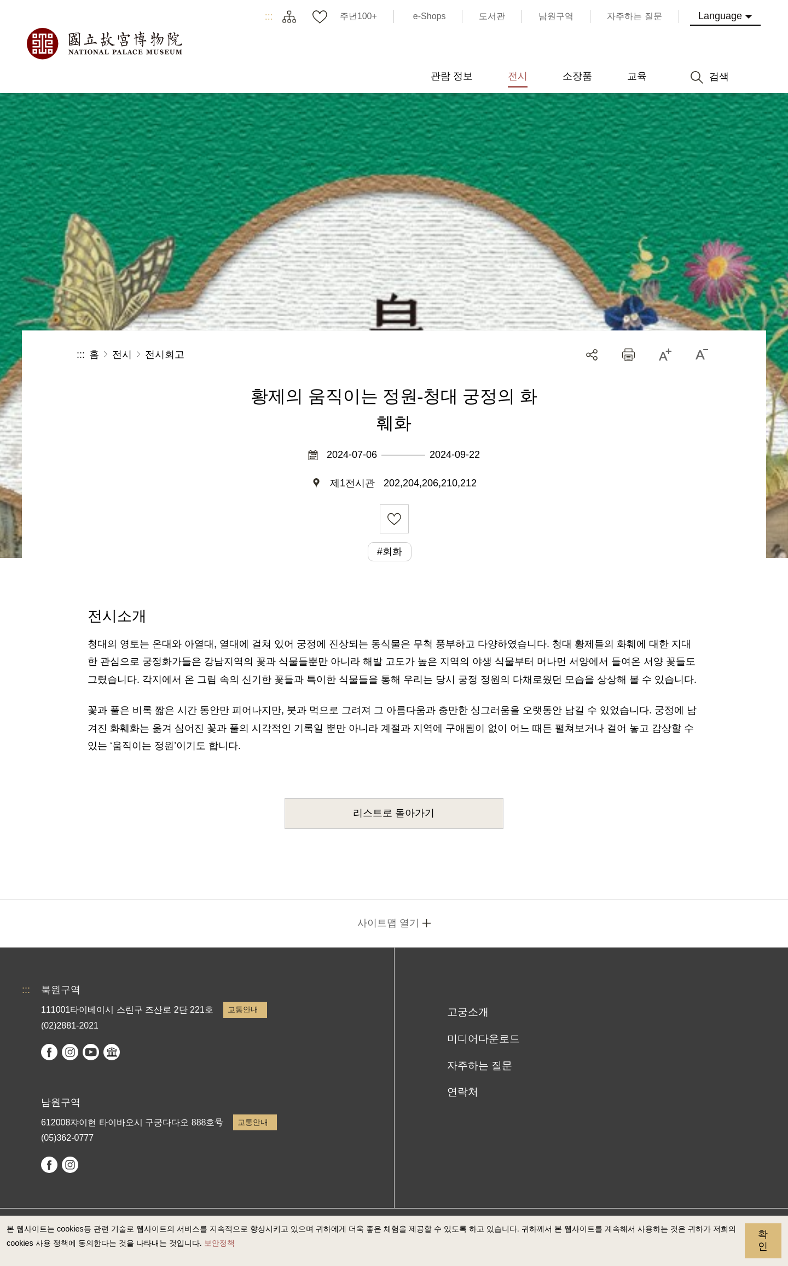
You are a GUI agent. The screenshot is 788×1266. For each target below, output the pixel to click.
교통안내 (243, 1009)
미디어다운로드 (483, 1038)
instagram (70, 1052)
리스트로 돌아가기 (393, 813)
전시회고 (164, 354)
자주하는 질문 (479, 1065)
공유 (591, 354)
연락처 (462, 1091)
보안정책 (219, 1243)
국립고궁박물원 (104, 43)
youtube (91, 1052)
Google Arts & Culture (111, 1052)
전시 (122, 354)
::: (269, 16)
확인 (763, 1240)
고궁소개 (468, 1012)
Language (720, 15)
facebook (49, 1052)
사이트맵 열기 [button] (388, 922)
